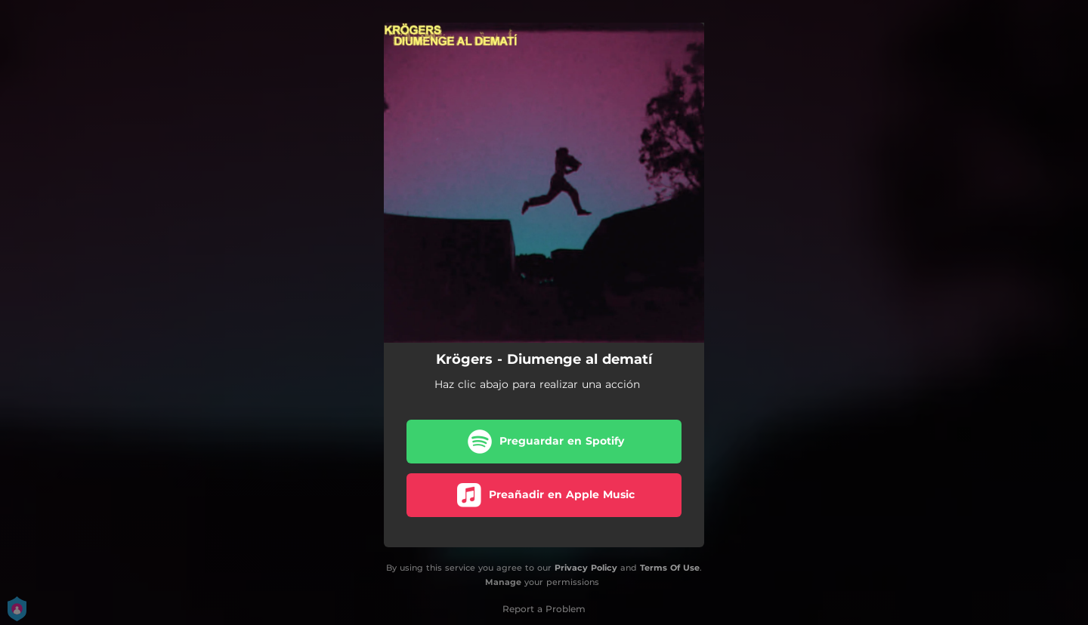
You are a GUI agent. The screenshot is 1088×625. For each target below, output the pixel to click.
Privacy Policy (586, 567)
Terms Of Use (670, 567)
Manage (503, 582)
